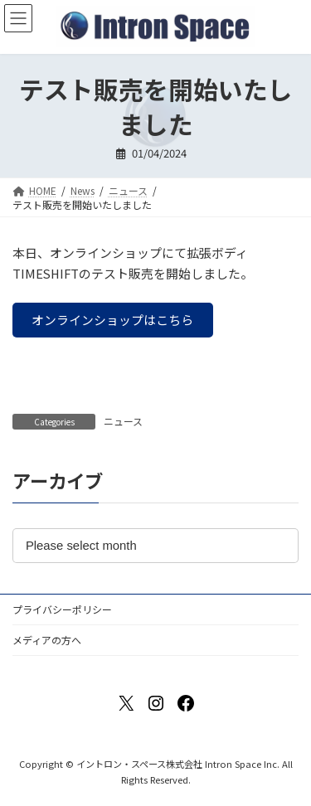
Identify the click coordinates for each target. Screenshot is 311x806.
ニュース (123, 421)
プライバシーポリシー (62, 609)
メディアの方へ (46, 640)
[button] (112, 320)
